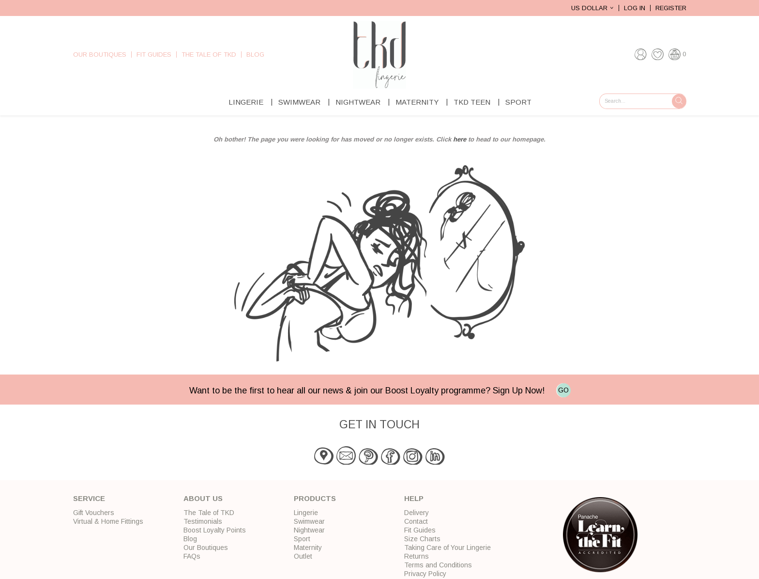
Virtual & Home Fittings (108, 521)
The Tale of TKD (209, 54)
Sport (518, 102)
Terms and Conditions (438, 565)
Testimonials (202, 521)
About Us (203, 498)
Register (670, 8)
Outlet (303, 556)
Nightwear (357, 102)
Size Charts (422, 539)
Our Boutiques (99, 54)
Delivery (416, 512)
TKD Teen (472, 102)
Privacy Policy (425, 574)
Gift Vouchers (93, 512)
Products (315, 498)
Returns (416, 556)
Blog (255, 54)
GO (563, 390)
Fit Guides (154, 54)
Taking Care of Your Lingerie (447, 547)
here (459, 139)
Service (89, 498)
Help (414, 498)
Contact (416, 521)
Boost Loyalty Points (214, 530)
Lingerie (245, 102)
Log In (634, 8)
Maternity (417, 102)
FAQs (191, 556)
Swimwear (299, 102)
